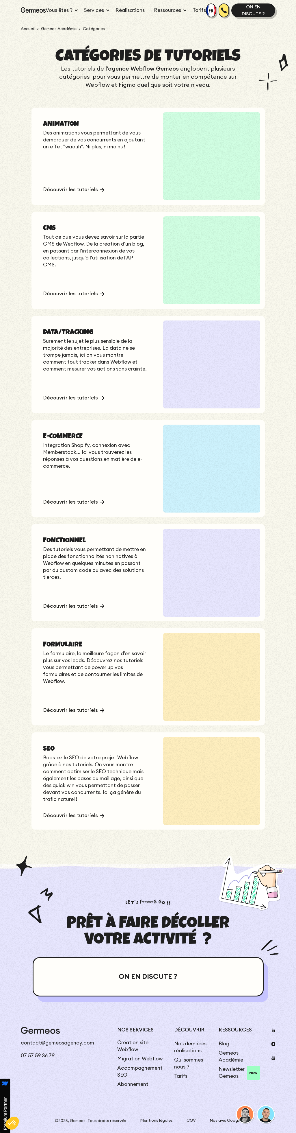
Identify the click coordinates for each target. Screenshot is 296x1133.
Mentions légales (156, 1121)
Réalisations (130, 10)
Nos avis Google (225, 1121)
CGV (191, 1121)
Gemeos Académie (59, 29)
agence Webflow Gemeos (143, 69)
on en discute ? (253, 10)
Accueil (28, 29)
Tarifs (199, 10)
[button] (60, 10)
